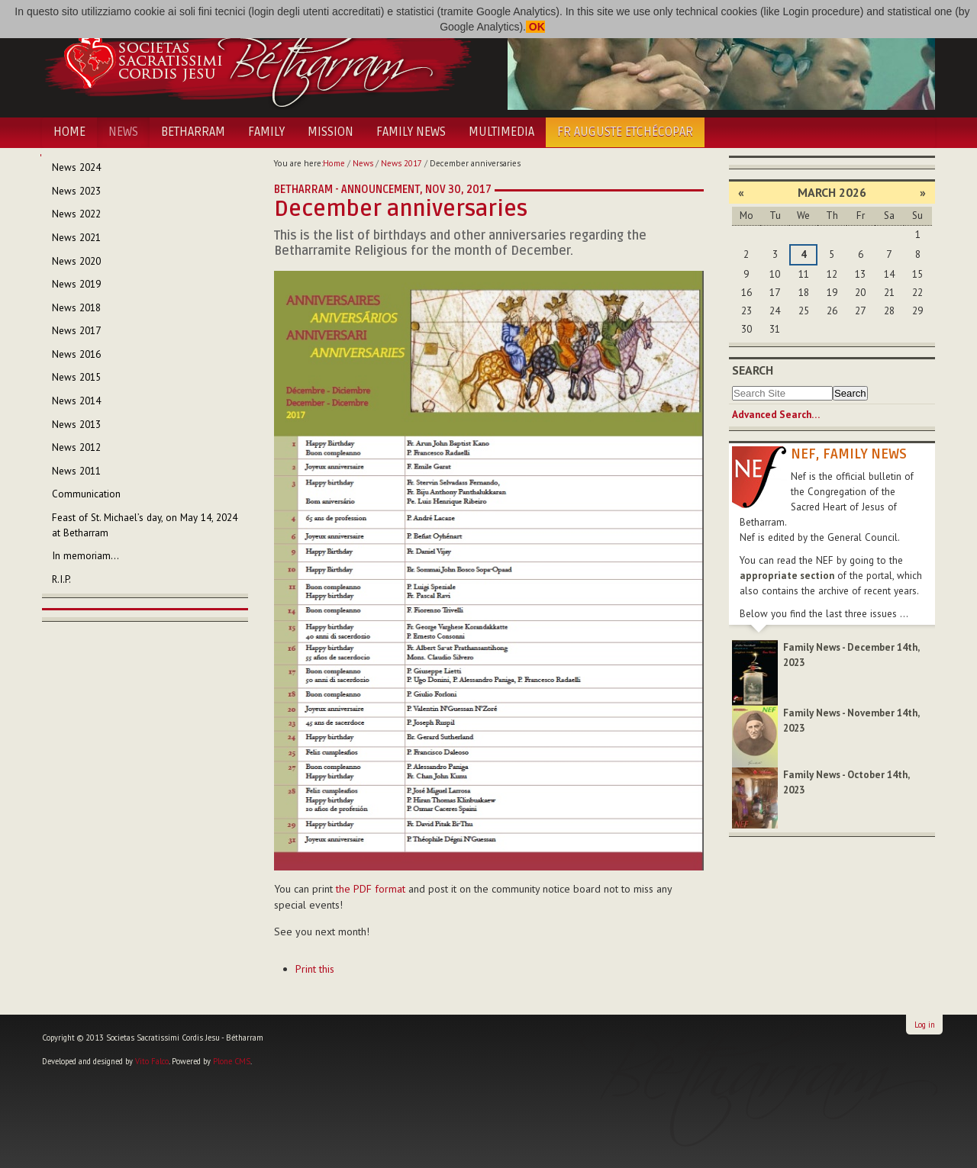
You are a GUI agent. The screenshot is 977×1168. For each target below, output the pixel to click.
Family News (411, 132)
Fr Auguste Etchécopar (625, 132)
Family (266, 132)
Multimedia (501, 132)
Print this (314, 969)
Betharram (193, 132)
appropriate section (787, 575)
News (123, 132)
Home (69, 132)
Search (752, 370)
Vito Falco (152, 1061)
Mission (330, 132)
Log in (924, 1024)
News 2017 (401, 163)
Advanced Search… (776, 414)
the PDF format (370, 889)
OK (535, 27)
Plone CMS (231, 1061)
